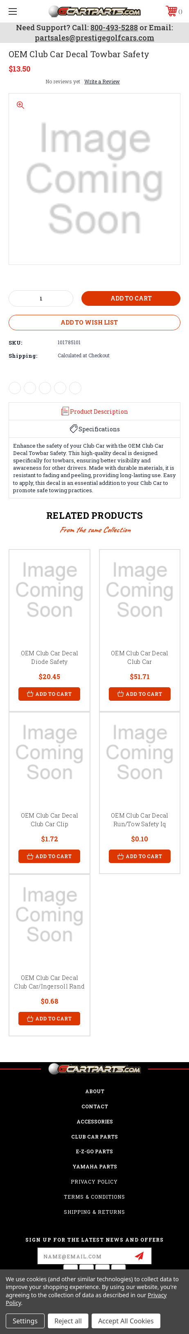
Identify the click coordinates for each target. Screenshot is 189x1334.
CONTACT (94, 1106)
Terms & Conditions (94, 1196)
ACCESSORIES (94, 1121)
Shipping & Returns (94, 1211)
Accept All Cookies (126, 1320)
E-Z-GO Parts (94, 1151)
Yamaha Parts (94, 1166)
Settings (25, 1320)
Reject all (68, 1320)
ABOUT (94, 1091)
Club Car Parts (94, 1136)
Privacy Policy (94, 1181)
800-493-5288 (114, 27)
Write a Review (102, 81)
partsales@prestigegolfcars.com (94, 38)
